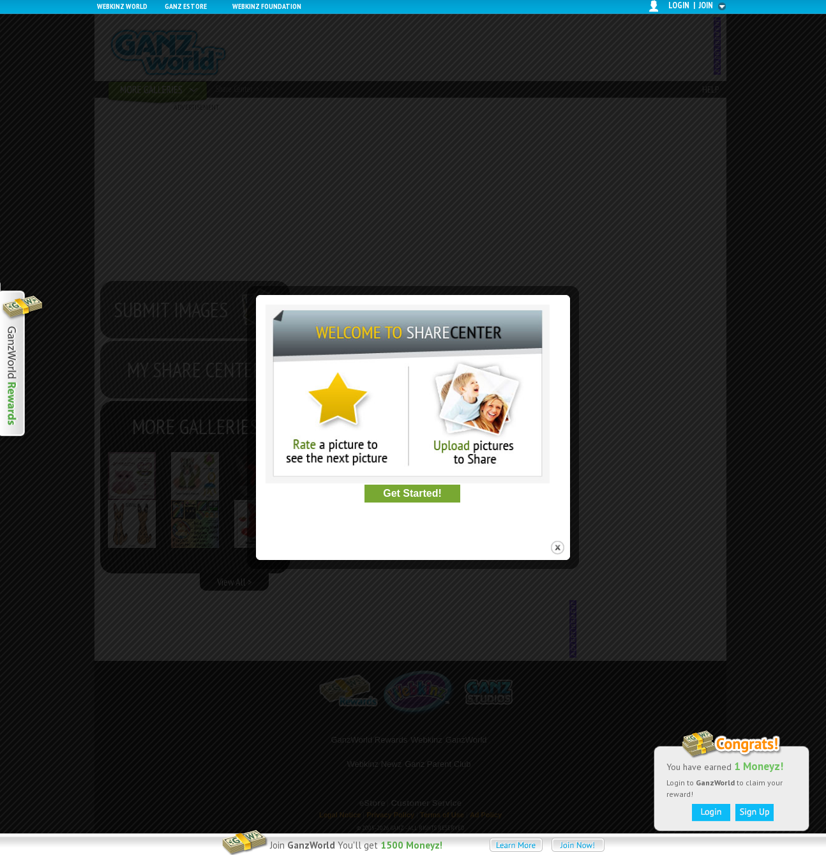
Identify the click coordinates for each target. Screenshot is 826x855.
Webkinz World (122, 6)
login (678, 5)
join (706, 5)
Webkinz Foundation (266, 6)
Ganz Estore (186, 6)
